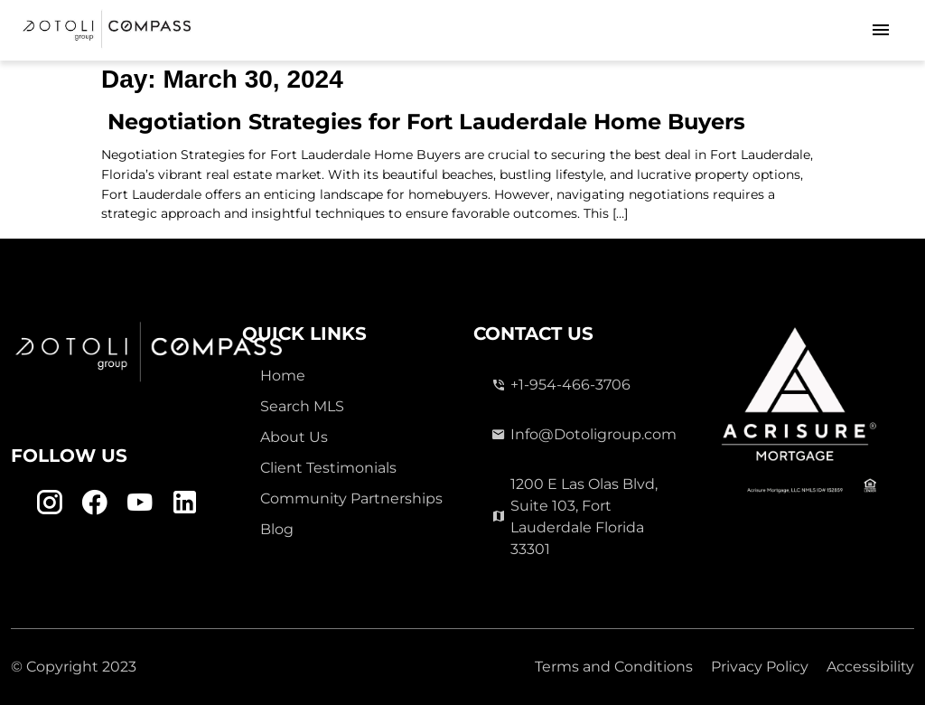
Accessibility (870, 666)
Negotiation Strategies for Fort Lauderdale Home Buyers (423, 121)
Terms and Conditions (614, 666)
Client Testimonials (328, 467)
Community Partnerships (351, 498)
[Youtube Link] (139, 503)
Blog (277, 529)
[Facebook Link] (94, 503)
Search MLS (302, 406)
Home (282, 375)
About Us (294, 437)
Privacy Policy (759, 666)
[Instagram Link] (49, 503)
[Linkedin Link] (184, 503)
